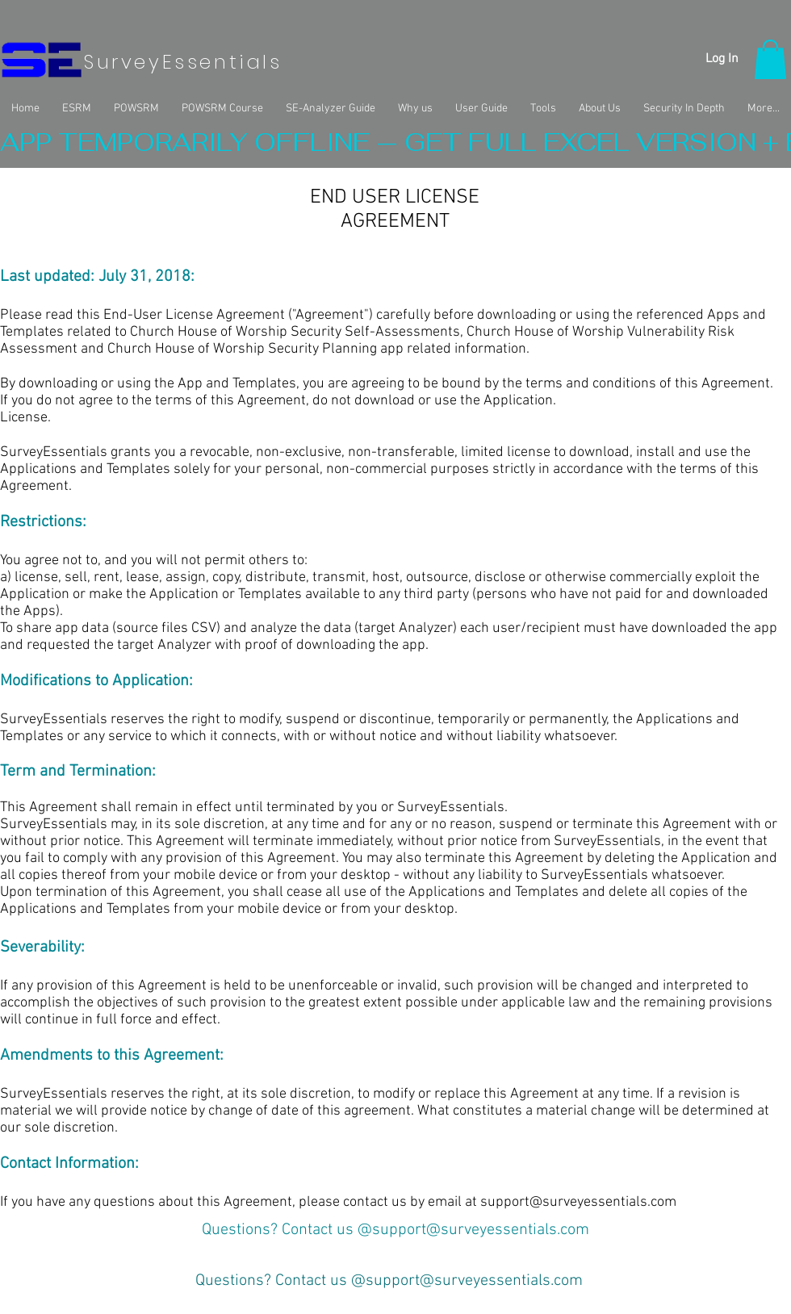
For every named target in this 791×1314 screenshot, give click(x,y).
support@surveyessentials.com (578, 1202)
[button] (770, 59)
